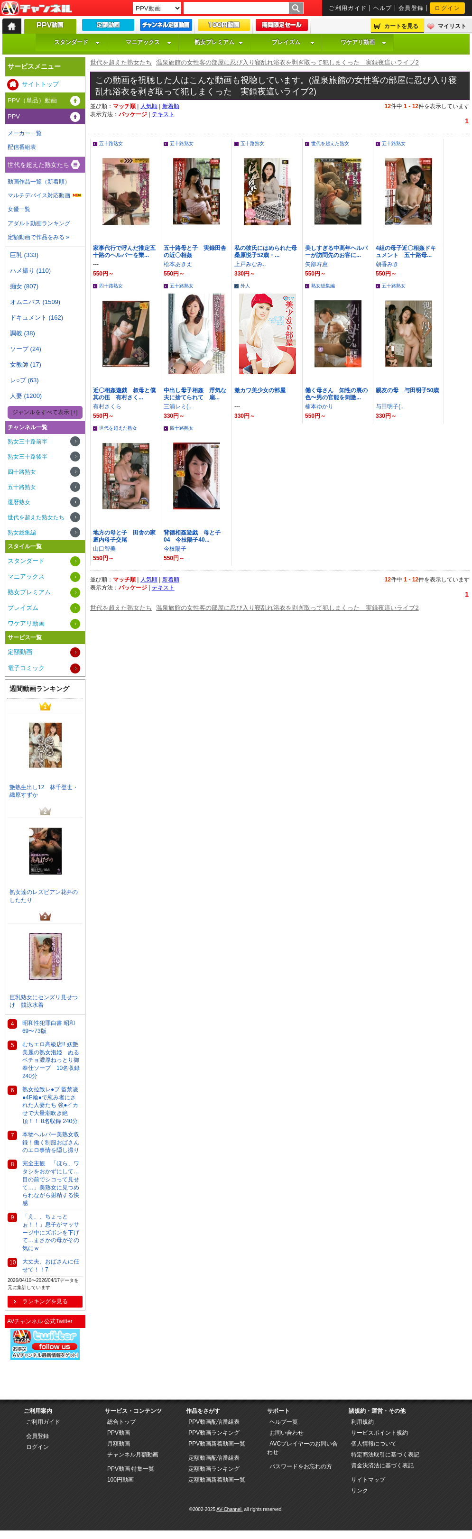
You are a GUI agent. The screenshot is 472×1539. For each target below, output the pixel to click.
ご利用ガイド (348, 8)
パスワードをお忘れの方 (300, 1466)
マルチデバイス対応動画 (39, 195)
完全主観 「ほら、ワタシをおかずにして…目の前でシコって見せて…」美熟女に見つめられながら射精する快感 (50, 1183)
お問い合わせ (286, 1432)
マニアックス (148, 42)
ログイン (447, 8)
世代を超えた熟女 (330, 143)
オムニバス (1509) (35, 301)
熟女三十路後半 (27, 456)
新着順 (170, 106)
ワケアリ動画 (363, 42)
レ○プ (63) (24, 380)
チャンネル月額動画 (132, 1454)
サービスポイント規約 (379, 1432)
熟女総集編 (323, 285)
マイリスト (452, 26)
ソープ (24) (25, 348)
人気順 (148, 106)
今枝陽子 (175, 548)
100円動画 (120, 1479)
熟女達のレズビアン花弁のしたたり (43, 896)
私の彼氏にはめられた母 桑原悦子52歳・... (268, 251)
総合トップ (121, 1422)
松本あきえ (178, 264)
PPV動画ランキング (214, 1432)
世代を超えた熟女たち (121, 62)
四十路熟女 (111, 285)
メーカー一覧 (25, 133)
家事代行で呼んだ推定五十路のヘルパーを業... (124, 251)
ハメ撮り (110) (30, 270)
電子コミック (26, 668)
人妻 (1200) (26, 395)
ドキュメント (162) (36, 317)
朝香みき (387, 264)
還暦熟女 (19, 502)
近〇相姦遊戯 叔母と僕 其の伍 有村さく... (127, 394)
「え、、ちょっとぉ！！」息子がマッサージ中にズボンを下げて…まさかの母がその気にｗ (50, 1232)
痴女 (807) (24, 286)
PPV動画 (118, 1432)
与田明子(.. (390, 406)
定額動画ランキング (214, 1468)
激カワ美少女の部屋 (260, 390)
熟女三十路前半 (27, 441)
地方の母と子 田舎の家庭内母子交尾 (124, 536)
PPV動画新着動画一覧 (216, 1443)
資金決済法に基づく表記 (382, 1465)
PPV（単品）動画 (32, 100)
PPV (14, 116)
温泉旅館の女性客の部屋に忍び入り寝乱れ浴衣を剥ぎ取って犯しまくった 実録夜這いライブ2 (287, 62)
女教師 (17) (25, 364)
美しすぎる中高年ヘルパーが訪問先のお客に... (336, 251)
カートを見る (401, 26)
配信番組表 (22, 147)
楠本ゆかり (319, 406)
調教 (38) (22, 333)
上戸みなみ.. (250, 264)
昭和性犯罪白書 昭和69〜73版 (48, 1027)
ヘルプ (382, 8)
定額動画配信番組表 (214, 1458)
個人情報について (374, 1443)
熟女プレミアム (218, 42)
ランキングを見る (45, 1301)
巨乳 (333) (24, 254)
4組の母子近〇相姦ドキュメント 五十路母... (406, 251)
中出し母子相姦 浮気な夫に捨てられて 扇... (195, 394)
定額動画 (20, 651)
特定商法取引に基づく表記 (385, 1454)
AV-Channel (36, 8)
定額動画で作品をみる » (38, 237)
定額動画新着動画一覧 (216, 1479)
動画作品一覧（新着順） (39, 181)
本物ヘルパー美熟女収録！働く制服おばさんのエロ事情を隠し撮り (50, 1142)
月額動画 (118, 1443)
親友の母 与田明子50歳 (407, 390)
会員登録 (411, 8)
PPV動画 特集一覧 (130, 1468)
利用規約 (362, 1422)
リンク (359, 1490)
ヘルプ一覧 (283, 1422)
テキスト (163, 114)
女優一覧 (19, 209)
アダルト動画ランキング (39, 223)
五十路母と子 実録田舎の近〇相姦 (195, 251)
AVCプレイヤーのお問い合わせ (302, 1448)
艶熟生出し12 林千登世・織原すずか (43, 791)
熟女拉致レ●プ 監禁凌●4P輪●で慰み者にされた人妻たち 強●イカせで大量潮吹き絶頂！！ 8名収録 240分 (50, 1105)
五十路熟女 (111, 143)
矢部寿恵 (316, 264)
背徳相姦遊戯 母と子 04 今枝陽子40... (195, 536)
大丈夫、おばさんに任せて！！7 (50, 1265)
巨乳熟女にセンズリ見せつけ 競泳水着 (43, 1001)
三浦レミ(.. (178, 406)
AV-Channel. (229, 1509)
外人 (245, 285)
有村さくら (107, 406)
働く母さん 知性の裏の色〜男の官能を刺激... (336, 394)
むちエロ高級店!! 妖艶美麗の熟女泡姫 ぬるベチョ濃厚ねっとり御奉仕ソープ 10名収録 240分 (51, 1060)
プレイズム (293, 42)
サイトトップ (40, 84)
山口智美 (104, 548)
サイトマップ (368, 1479)
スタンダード (77, 42)
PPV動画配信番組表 (214, 1422)
